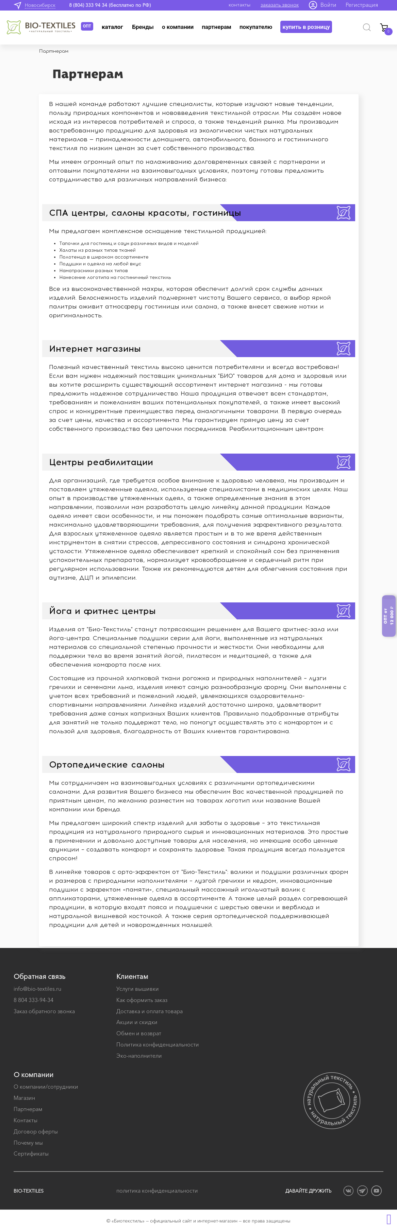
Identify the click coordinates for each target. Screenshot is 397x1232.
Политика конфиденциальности (157, 1044)
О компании (178, 26)
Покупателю (255, 26)
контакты (239, 4)
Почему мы (28, 1142)
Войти (328, 4)
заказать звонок (280, 4)
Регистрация (362, 4)
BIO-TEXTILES (29, 1191)
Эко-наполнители (139, 1055)
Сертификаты (31, 1153)
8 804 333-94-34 (33, 1000)
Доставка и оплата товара (149, 1011)
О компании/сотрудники (46, 1086)
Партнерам (216, 26)
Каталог (112, 26)
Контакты (25, 1120)
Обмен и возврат (138, 1033)
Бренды (143, 26)
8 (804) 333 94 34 (88, 5)
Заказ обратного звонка (44, 1011)
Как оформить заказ (141, 1000)
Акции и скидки (137, 1022)
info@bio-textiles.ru (37, 988)
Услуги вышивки (137, 988)
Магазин (24, 1097)
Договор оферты (36, 1131)
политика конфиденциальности (157, 1190)
